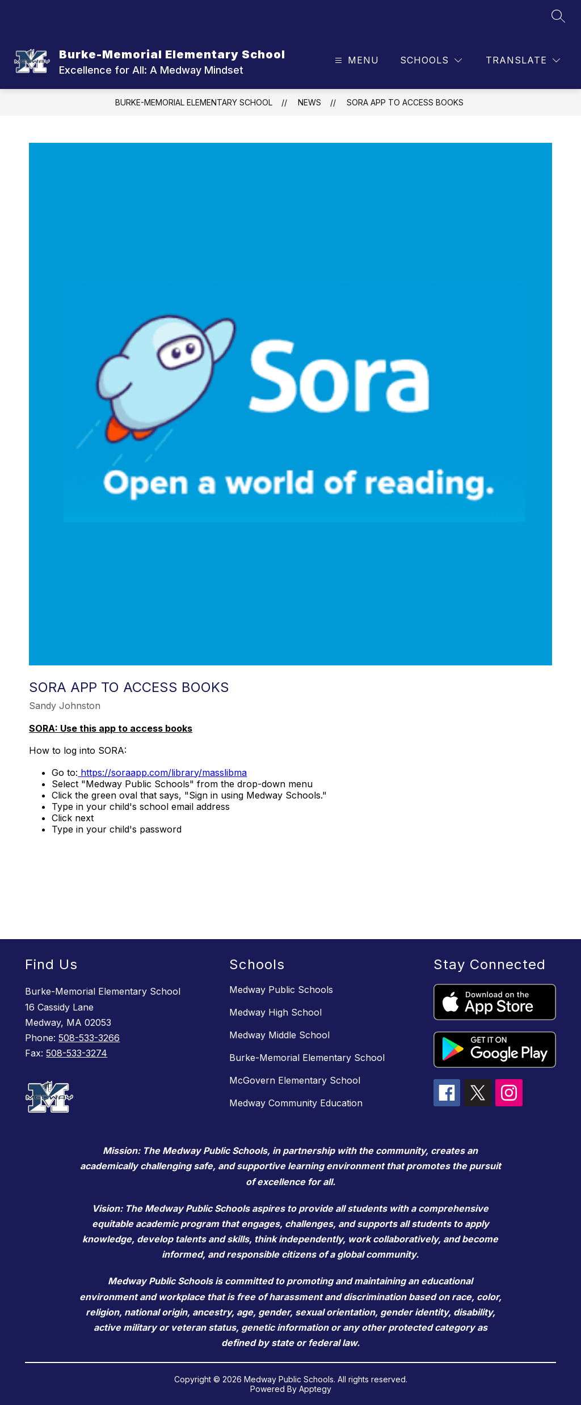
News (309, 102)
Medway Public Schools (281, 989)
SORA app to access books (405, 102)
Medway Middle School (279, 1035)
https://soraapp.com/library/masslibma (162, 772)
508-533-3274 (76, 1053)
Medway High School (275, 1012)
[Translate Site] (523, 60)
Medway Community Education (296, 1103)
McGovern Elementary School (294, 1080)
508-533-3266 (89, 1037)
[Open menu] (355, 60)
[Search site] (558, 16)
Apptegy (315, 1389)
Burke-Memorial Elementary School (193, 102)
